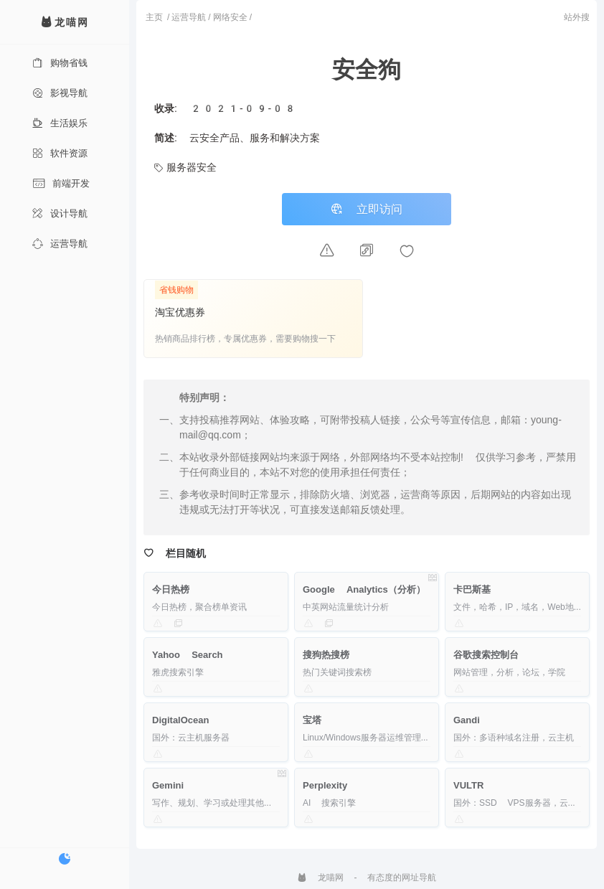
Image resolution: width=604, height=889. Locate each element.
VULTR (468, 785)
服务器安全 (185, 167)
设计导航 (60, 213)
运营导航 (60, 243)
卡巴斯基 (472, 589)
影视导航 (60, 93)
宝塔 (312, 720)
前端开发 (61, 183)
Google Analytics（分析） (364, 589)
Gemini (168, 785)
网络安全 (230, 17)
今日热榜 (170, 589)
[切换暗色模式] (64, 859)
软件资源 (60, 153)
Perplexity (325, 785)
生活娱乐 (60, 123)
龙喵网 (320, 877)
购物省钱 (60, 62)
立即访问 (366, 209)
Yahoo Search (187, 654)
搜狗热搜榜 (326, 654)
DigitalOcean (180, 720)
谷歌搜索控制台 (486, 654)
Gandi (466, 720)
